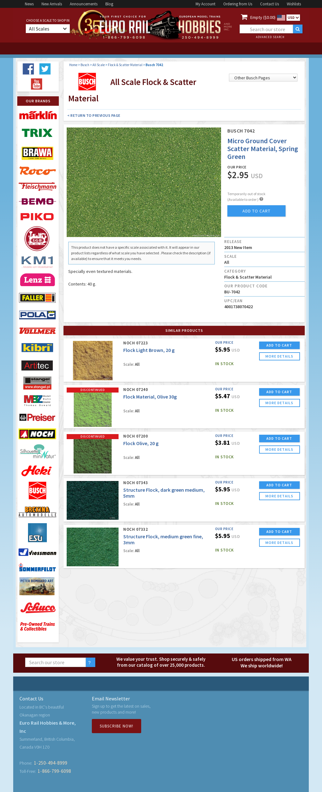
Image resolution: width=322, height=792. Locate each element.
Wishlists (294, 4)
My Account (205, 4)
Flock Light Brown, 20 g (149, 350)
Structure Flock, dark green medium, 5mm (164, 493)
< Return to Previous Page (93, 115)
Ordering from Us (237, 4)
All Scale (98, 65)
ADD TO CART (279, 345)
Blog (109, 4)
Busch (84, 65)
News (29, 4)
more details (279, 356)
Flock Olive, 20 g (140, 443)
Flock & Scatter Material (125, 65)
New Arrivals (52, 4)
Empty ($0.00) (262, 17)
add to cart (256, 211)
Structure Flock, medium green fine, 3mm (163, 539)
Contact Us (269, 4)
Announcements (83, 4)
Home (73, 65)
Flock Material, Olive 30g (150, 396)
